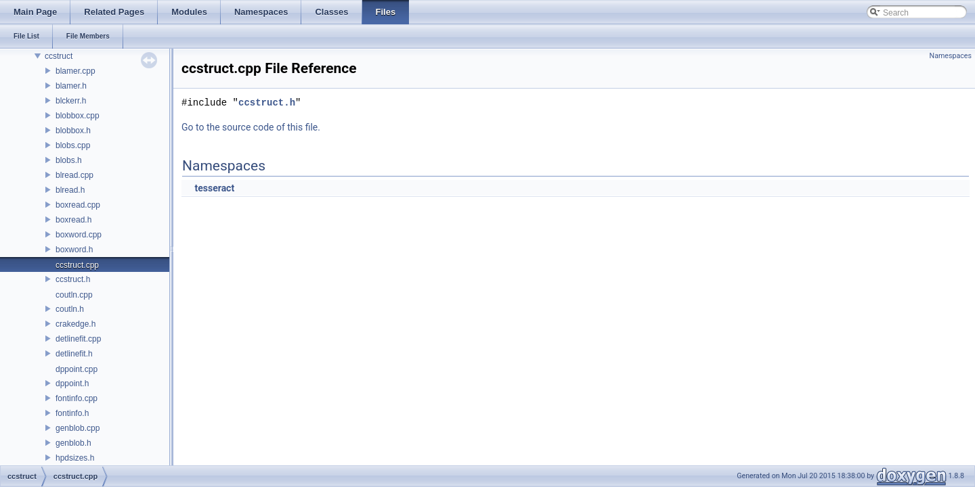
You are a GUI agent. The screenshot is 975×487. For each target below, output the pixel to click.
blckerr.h (71, 101)
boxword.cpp (79, 234)
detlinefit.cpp (78, 339)
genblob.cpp (78, 428)
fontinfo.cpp (77, 398)
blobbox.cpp (78, 115)
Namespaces (951, 55)
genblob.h (73, 443)
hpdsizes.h (75, 458)
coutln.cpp (74, 295)
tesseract (214, 188)
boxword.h (74, 249)
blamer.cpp (75, 71)
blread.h (70, 190)
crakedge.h (75, 324)
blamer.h (71, 86)
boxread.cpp (78, 205)
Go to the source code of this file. (250, 127)
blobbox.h (73, 130)
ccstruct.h (73, 279)
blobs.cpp (73, 145)
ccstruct (58, 56)
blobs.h (69, 160)
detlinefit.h (74, 353)
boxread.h (73, 220)
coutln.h (70, 309)
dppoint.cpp (77, 369)
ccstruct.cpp (77, 265)
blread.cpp (74, 175)
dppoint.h (72, 383)
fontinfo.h (72, 413)
